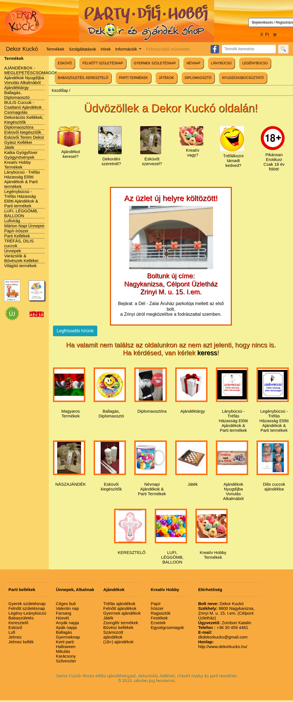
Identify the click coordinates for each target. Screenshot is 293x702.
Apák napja (66, 627)
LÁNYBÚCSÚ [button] (221, 63)
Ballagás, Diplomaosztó (17, 95)
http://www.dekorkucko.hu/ (222, 644)
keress (207, 352)
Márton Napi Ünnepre (24, 225)
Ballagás (64, 632)
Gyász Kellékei (18, 142)
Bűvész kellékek (118, 627)
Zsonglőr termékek (120, 622)
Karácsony (66, 656)
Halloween (65, 646)
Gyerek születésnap (27, 603)
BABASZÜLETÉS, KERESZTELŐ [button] (83, 78)
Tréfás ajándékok (119, 603)
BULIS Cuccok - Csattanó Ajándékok (22, 105)
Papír (156, 603)
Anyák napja (67, 622)
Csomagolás (15, 112)
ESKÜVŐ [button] (65, 63)
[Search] (249, 49)
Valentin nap (67, 608)
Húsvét (62, 617)
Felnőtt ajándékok (119, 608)
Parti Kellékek (17, 235)
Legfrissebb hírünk (75, 330)
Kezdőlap (60, 90)
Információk (126, 49)
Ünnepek (12, 250)
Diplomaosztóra (18, 127)
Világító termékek (20, 265)
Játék (9, 147)
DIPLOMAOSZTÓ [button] (198, 78)
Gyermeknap (68, 637)
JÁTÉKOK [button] (166, 78)
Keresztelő (18, 622)
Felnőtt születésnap (26, 608)
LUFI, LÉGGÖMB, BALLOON (21, 213)
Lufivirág (12, 220)
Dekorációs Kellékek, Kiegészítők (23, 119)
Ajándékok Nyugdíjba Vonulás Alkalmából (24, 80)
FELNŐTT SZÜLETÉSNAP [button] (102, 63)
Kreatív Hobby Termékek (17, 164)
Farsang (63, 613)
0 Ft (268, 34)
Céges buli (66, 603)
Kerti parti (65, 641)
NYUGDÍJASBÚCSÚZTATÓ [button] (243, 78)
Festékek (159, 617)
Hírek (106, 49)
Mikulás (63, 651)
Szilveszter (66, 660)
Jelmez (15, 637)
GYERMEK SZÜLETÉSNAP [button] (155, 63)
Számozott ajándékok (113, 634)
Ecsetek (158, 622)
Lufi (11, 632)
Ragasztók (160, 613)
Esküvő (15, 627)
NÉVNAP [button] (193, 63)
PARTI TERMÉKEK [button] (133, 78)
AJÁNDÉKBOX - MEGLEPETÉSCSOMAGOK (30, 70)
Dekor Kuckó (22, 49)
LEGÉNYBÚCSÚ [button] (255, 63)
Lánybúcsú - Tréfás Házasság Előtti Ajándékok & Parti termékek (22, 179)
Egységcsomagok (167, 627)
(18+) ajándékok (118, 641)
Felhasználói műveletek (168, 49)
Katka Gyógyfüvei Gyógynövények (20, 155)
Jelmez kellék (21, 641)
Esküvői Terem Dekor (24, 137)
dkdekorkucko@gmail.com (223, 634)
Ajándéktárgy (16, 87)
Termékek (55, 49)
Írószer (157, 608)
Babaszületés (21, 617)
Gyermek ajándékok (121, 613)
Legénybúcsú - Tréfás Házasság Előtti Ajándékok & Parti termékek (21, 198)
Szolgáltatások (82, 49)
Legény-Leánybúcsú (27, 613)
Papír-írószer (16, 230)
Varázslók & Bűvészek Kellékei (21, 258)
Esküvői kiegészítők (22, 132)
